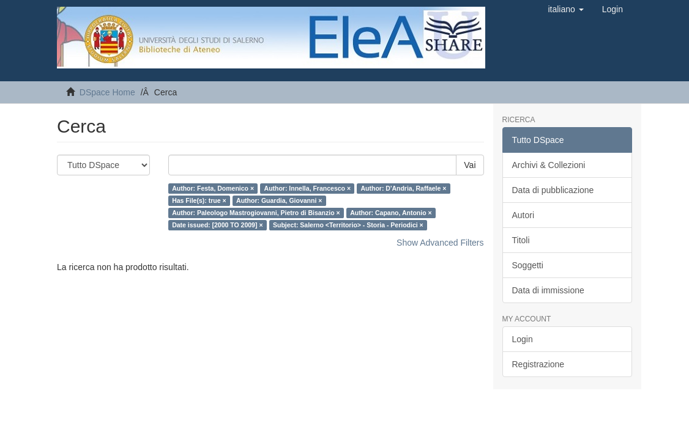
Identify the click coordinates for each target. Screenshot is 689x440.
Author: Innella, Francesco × (307, 188)
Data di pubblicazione (553, 190)
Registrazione (538, 364)
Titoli (521, 240)
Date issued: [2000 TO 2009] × (217, 225)
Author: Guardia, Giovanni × (279, 200)
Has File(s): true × (199, 200)
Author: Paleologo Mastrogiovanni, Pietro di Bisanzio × (256, 212)
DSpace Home (107, 92)
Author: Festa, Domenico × (213, 188)
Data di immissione (548, 290)
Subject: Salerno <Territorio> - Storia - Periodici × (348, 225)
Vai (469, 165)
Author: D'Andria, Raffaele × (404, 188)
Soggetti (527, 265)
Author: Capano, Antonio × (390, 212)
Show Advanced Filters (440, 243)
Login (522, 339)
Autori (523, 215)
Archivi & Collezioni (549, 165)
